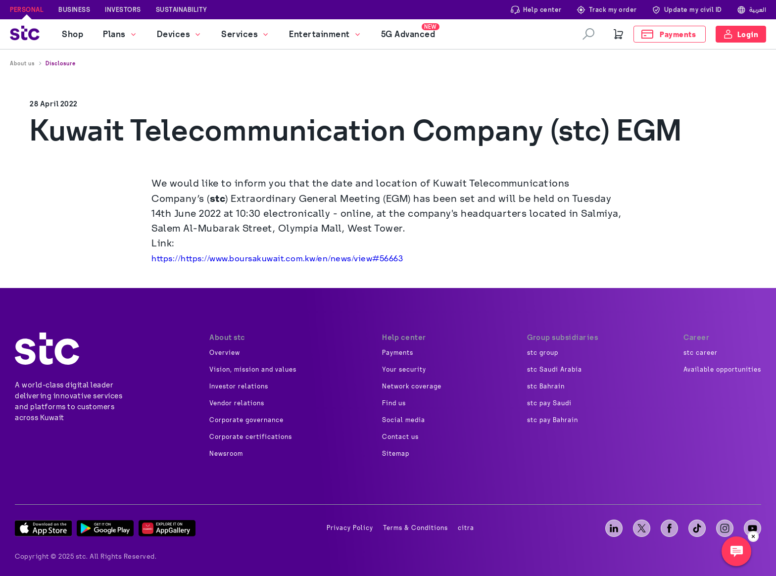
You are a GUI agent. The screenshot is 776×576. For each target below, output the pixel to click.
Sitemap (395, 453)
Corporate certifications (250, 436)
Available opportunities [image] (722, 369)
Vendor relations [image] (236, 403)
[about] (47, 349)
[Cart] (619, 34)
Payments (397, 352)
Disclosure (61, 63)
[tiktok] (697, 528)
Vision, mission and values (252, 369)
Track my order (607, 9)
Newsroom (226, 453)
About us (22, 63)
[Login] (741, 34)
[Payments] (669, 34)
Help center (536, 9)
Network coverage (411, 386)
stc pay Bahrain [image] (552, 420)
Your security (404, 369)
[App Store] (43, 528)
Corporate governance (246, 420)
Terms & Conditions (415, 528)
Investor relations (238, 386)
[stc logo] (25, 34)
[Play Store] (105, 528)
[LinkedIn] (614, 528)
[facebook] (669, 528)
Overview (224, 352)
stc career (700, 352)
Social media (403, 420)
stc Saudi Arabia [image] (554, 369)
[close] (753, 536)
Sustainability (181, 9)
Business (74, 9)
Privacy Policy (350, 528)
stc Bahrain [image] (546, 386)
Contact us (400, 436)
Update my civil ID (687, 9)
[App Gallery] (167, 528)
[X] (641, 528)
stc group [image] (542, 352)
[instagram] (724, 528)
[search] (588, 34)
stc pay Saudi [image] (549, 403)
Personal (27, 9)
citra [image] (466, 528)
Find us (394, 403)
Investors (123, 9)
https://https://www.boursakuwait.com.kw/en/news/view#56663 (278, 258)
